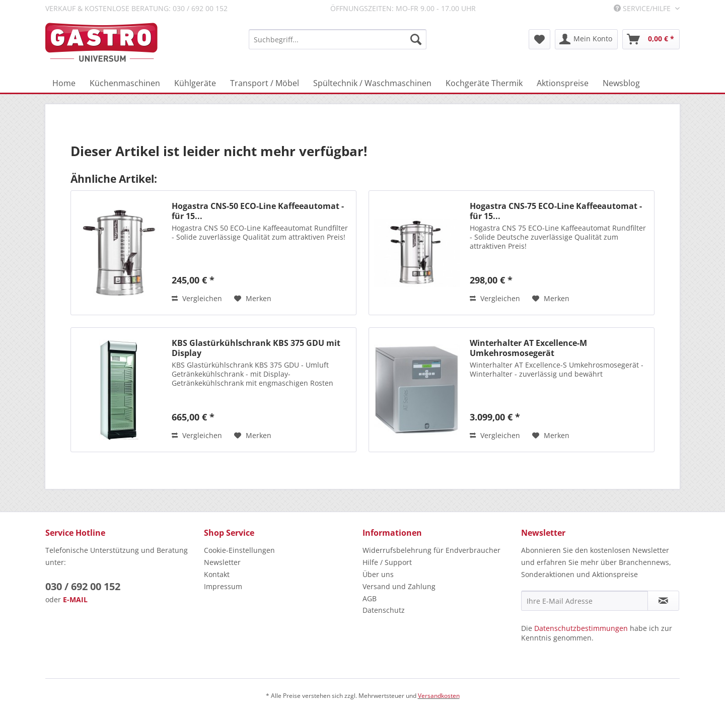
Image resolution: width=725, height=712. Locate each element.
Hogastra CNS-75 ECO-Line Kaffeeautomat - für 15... (556, 211)
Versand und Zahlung (399, 586)
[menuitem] (337, 39)
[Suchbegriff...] (337, 39)
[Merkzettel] (539, 39)
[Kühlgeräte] (195, 83)
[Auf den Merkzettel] (252, 299)
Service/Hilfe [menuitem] (643, 8)
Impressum (223, 586)
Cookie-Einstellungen (239, 550)
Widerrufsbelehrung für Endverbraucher (431, 550)
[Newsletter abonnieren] (663, 601)
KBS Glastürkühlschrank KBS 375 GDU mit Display (256, 348)
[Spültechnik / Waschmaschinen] (372, 83)
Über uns (378, 574)
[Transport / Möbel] (264, 83)
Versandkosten (439, 695)
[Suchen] (415, 39)
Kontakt (217, 574)
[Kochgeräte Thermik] (484, 83)
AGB (369, 598)
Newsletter (222, 562)
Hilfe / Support (387, 562)
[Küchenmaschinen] (125, 83)
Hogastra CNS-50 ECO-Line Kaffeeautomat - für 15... (258, 211)
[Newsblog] (621, 83)
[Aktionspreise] (563, 83)
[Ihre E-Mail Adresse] (584, 601)
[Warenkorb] (651, 39)
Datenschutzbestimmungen (581, 628)
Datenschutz (383, 610)
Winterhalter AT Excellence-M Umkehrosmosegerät (528, 348)
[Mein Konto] (586, 39)
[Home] (64, 83)
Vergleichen (197, 298)
